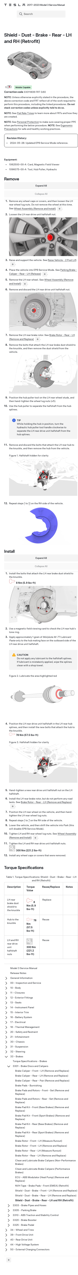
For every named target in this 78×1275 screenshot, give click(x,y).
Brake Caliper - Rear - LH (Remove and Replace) (41, 1075)
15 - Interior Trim (19, 1012)
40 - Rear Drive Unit (21, 1239)
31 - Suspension (19, 1046)
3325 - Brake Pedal (23, 1225)
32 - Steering (17, 1051)
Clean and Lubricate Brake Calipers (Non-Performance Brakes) (45, 1162)
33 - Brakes (16, 1056)
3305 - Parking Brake (24, 1210)
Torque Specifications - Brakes (30, 1061)
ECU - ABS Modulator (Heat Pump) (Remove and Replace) (42, 1179)
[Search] (41, 14)
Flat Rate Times (25, 113)
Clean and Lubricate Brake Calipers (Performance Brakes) (42, 1170)
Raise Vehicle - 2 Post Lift (62, 260)
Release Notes (18, 973)
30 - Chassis (17, 1041)
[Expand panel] (8, 1259)
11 (29, 503)
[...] (59, 208)
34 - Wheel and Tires (22, 1229)
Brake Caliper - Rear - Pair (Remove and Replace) (42, 1080)
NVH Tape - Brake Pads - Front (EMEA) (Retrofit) (42, 1185)
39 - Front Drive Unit (21, 1234)
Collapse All (41, 193)
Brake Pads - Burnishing (28, 1085)
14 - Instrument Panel (22, 1007)
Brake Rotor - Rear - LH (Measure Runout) (38, 1150)
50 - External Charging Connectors (29, 1249)
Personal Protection (28, 121)
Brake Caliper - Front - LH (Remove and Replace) (42, 1070)
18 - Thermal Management (25, 1027)
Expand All (41, 185)
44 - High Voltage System (24, 1244)
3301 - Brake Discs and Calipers (30, 1066)
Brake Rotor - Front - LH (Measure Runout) (38, 1140)
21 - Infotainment (19, 1036)
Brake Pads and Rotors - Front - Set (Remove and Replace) (42, 1092)
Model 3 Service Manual (23, 968)
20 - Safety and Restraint (24, 1032)
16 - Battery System (21, 1017)
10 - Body (15, 987)
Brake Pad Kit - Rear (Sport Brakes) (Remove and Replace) (42, 1134)
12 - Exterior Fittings (21, 997)
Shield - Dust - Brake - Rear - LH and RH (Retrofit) (44, 1200)
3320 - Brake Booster (25, 1220)
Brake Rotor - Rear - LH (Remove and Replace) (46, 802)
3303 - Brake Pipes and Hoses (29, 1205)
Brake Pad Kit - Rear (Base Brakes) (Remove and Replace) (41, 1126)
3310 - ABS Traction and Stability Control (36, 1215)
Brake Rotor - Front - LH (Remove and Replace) (41, 1145)
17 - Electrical (18, 1022)
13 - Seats (15, 1002)
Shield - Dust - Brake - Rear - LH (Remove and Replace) (45, 1195)
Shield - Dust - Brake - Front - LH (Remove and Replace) (46, 1190)
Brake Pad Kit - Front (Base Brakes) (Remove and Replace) (42, 1109)
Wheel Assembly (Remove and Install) (35, 208)
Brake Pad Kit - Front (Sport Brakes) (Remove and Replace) (42, 1117)
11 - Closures (17, 992)
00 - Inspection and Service (25, 982)
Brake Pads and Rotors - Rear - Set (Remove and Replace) (41, 1100)
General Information (21, 978)
